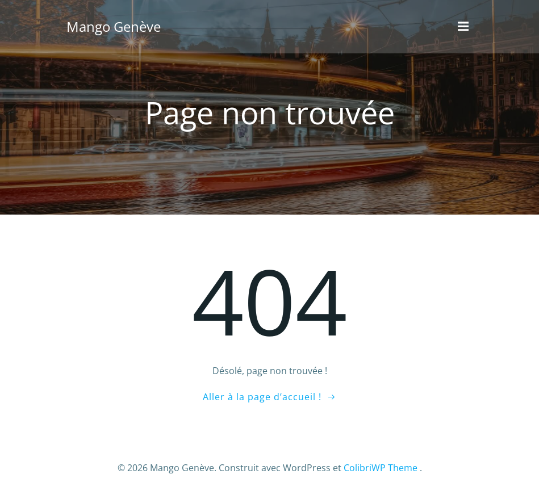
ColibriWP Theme (380, 465)
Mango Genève (112, 25)
